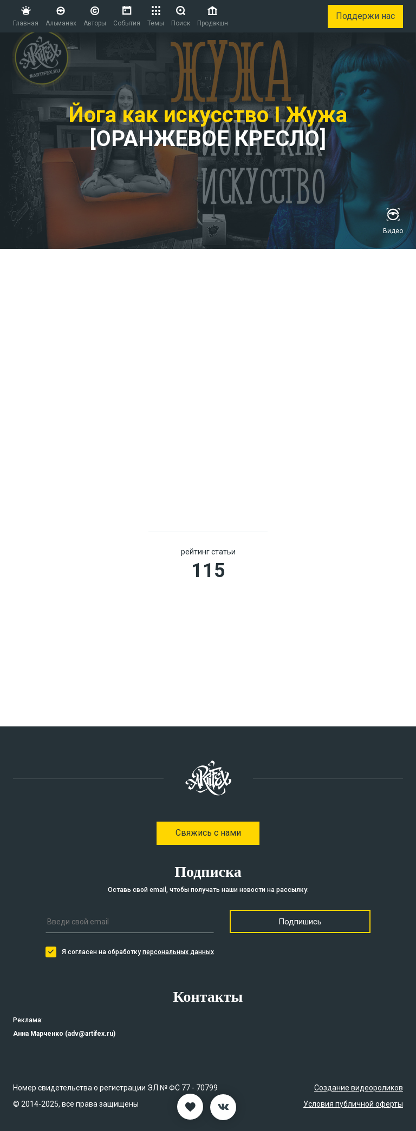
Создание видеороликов (358, 1087)
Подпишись (300, 922)
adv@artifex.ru (90, 1033)
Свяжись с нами (208, 833)
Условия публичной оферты (353, 1104)
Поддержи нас (365, 16)
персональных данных (178, 952)
